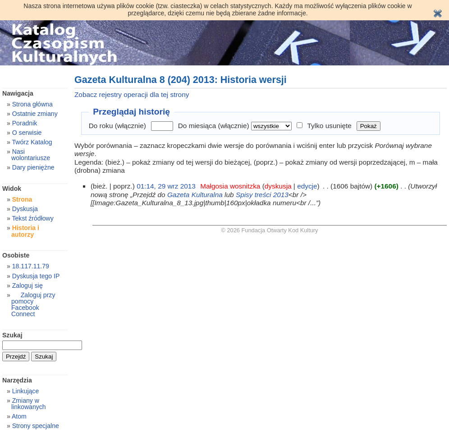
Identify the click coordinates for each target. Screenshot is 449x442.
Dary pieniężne (33, 167)
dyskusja (278, 186)
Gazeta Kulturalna (195, 194)
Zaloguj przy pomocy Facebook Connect (33, 304)
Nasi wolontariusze (30, 154)
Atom (19, 416)
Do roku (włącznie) (117, 125)
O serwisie (27, 132)
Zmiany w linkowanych (28, 403)
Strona (22, 199)
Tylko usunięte (329, 125)
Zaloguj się (27, 285)
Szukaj (12, 335)
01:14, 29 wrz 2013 (166, 186)
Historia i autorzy (25, 231)
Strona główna (32, 104)
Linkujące (25, 391)
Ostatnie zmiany (35, 113)
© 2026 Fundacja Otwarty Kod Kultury (269, 230)
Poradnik (24, 123)
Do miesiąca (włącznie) (213, 125)
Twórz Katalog (32, 142)
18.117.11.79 (30, 266)
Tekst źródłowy (32, 218)
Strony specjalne (35, 425)
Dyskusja (25, 208)
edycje (307, 186)
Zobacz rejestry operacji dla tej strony (131, 94)
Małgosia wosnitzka (230, 186)
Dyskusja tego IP (36, 276)
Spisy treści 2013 (262, 194)
